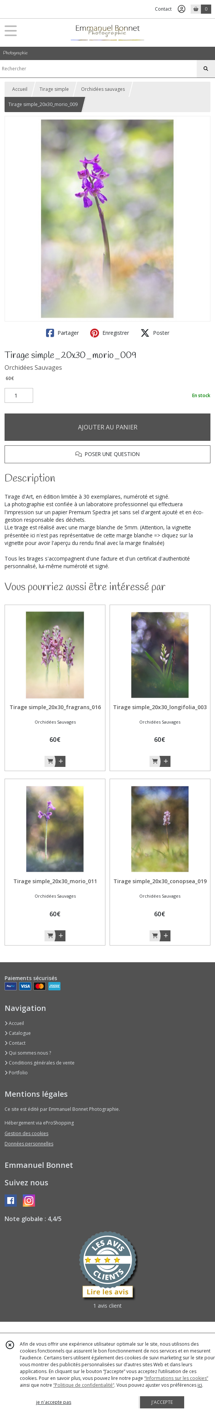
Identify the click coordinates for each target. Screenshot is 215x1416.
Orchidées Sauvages (33, 367)
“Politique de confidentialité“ (83, 1385)
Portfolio (16, 1072)
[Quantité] (19, 395)
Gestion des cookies (26, 1133)
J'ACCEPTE (162, 1402)
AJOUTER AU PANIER (107, 427)
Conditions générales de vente (40, 1063)
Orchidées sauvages (103, 89)
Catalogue (18, 1033)
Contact (163, 9)
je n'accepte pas (53, 1402)
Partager (62, 332)
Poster (154, 332)
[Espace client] (181, 9)
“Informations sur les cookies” (176, 1378)
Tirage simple (54, 89)
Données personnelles (29, 1143)
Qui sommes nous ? (28, 1053)
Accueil (19, 89)
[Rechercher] (206, 69)
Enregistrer (109, 332)
